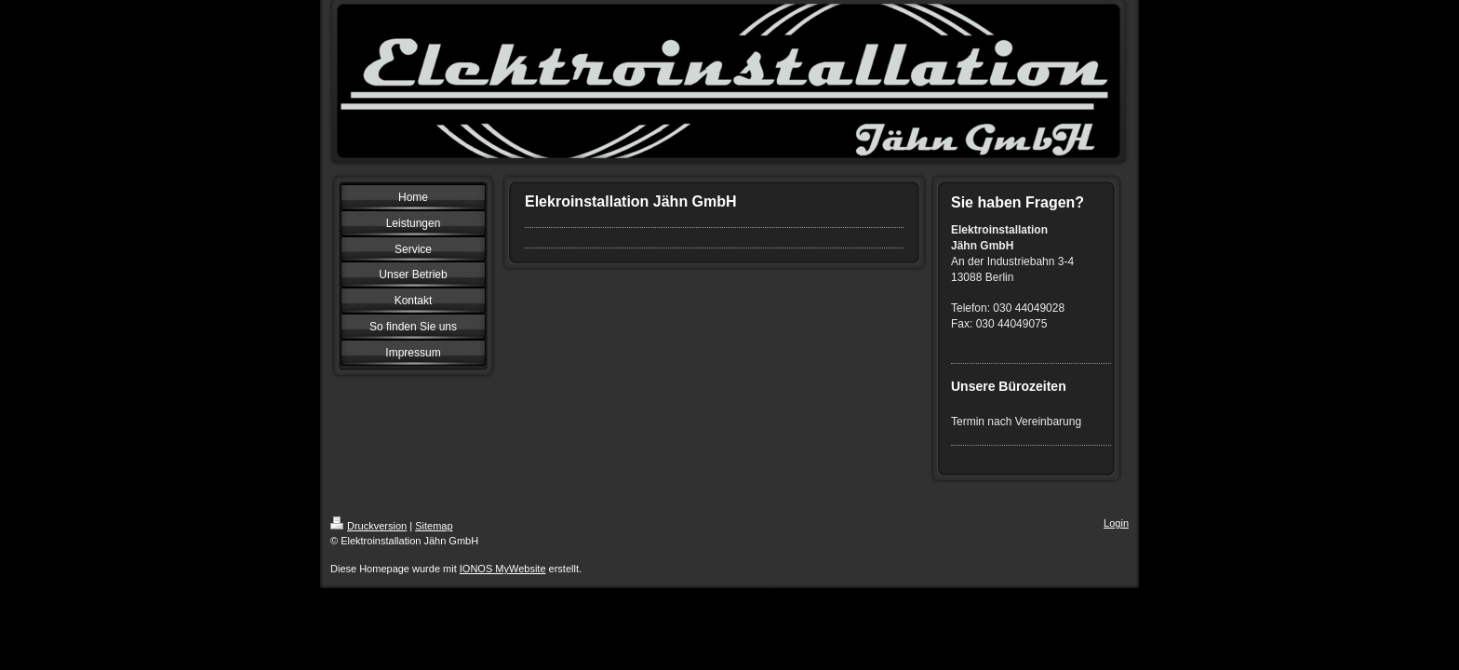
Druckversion (368, 525)
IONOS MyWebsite (503, 568)
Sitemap (433, 525)
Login (1116, 523)
